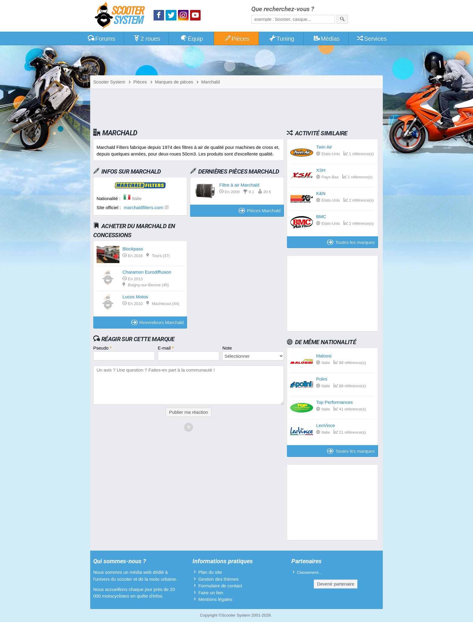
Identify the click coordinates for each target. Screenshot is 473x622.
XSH (320, 170)
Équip (191, 38)
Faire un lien (210, 592)
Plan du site (210, 572)
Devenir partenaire (335, 583)
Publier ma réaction (188, 412)
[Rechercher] (342, 19)
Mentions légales (215, 599)
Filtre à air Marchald (239, 184)
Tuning (281, 38)
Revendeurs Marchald (157, 322)
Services (371, 38)
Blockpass (132, 248)
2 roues (146, 38)
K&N (320, 193)
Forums (101, 38)
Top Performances (334, 402)
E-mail (166, 347)
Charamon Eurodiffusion (146, 272)
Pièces (236, 38)
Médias (326, 38)
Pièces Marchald (260, 210)
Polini (321, 379)
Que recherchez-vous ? (282, 9)
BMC (321, 216)
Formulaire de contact (220, 585)
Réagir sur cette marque (138, 339)
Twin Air (324, 146)
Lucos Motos (135, 296)
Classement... (309, 572)
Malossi (324, 355)
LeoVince (325, 425)
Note (227, 347)
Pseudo (102, 347)
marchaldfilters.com (143, 207)
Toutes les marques (351, 242)
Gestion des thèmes (218, 579)
